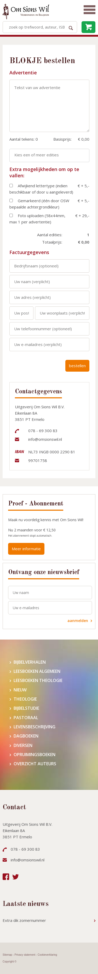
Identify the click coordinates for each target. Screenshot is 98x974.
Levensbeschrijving (34, 727)
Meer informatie (26, 548)
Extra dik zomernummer (24, 920)
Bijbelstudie (26, 708)
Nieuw (20, 690)
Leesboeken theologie (38, 680)
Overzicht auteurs (35, 764)
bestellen (77, 365)
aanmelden (77, 620)
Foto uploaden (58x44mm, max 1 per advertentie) (37, 218)
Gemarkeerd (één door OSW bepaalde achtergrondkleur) (39, 204)
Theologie (25, 699)
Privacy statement (25, 954)
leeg (88, 27)
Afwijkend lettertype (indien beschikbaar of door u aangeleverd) (41, 189)
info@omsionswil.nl (45, 439)
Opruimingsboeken (34, 754)
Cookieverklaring (47, 954)
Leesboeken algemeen (37, 671)
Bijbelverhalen (30, 662)
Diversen (23, 745)
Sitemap (7, 954)
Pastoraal (26, 717)
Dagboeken (26, 736)
